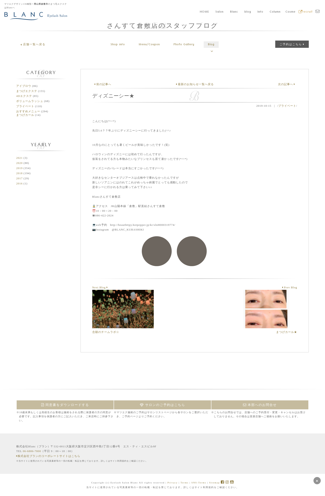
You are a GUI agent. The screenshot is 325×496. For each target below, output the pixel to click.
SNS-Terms (199, 482)
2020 (19, 163)
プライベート (25, 106)
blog (247, 12)
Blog (211, 45)
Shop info (118, 45)
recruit (306, 12)
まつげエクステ (26, 91)
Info (260, 12)
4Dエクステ (24, 96)
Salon (219, 12)
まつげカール (25, 115)
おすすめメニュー (28, 111)
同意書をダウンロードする (65, 405)
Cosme (290, 12)
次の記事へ (286, 84)
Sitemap (214, 482)
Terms (184, 482)
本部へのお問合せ (260, 405)
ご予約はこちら (292, 44)
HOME (204, 12)
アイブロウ (23, 86)
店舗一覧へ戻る (32, 44)
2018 (19, 173)
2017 (19, 178)
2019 (19, 168)
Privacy (172, 482)
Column (275, 12)
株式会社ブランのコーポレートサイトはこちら (48, 456)
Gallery (184, 45)
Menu (149, 45)
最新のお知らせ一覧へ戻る (195, 84)
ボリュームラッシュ (29, 101)
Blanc (234, 12)
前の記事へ (102, 84)
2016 (19, 183)
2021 (19, 157)
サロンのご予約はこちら (162, 405)
